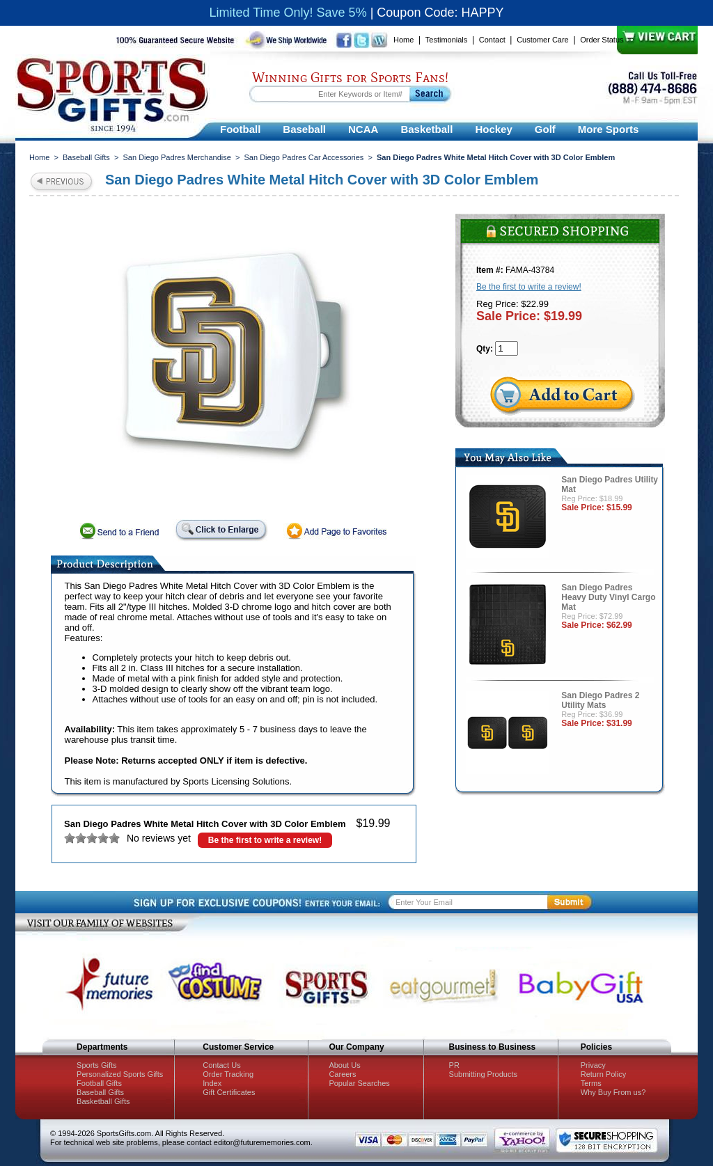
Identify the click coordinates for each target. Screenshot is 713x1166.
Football (240, 129)
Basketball (426, 129)
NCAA (363, 129)
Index (212, 1083)
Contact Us (221, 1065)
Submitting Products (483, 1074)
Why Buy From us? (613, 1092)
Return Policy (603, 1074)
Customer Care (543, 40)
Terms (591, 1083)
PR (454, 1065)
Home (403, 40)
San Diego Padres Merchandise (177, 157)
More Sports (608, 129)
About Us (344, 1065)
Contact (492, 40)
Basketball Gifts (103, 1101)
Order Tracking (228, 1074)
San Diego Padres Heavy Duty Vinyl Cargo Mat (608, 597)
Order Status (601, 40)
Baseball (304, 129)
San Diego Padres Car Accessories (304, 157)
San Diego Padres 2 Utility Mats (600, 700)
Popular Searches (359, 1083)
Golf (545, 129)
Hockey (493, 129)
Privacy (593, 1065)
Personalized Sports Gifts (120, 1074)
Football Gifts (99, 1083)
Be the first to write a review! (265, 840)
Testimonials (446, 40)
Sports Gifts (96, 1065)
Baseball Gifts (86, 157)
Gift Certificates (229, 1092)
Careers (342, 1074)
